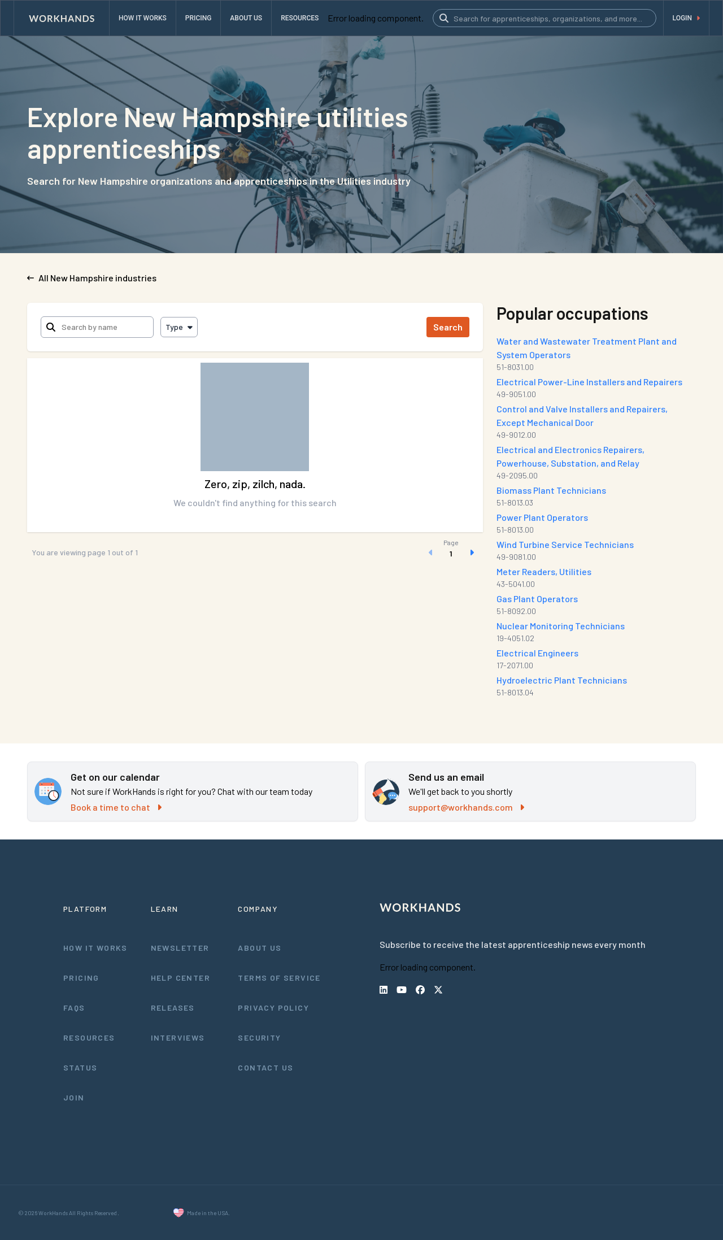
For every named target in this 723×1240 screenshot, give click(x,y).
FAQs (74, 1007)
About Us (259, 947)
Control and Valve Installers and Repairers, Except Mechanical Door (582, 415)
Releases (173, 1007)
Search (448, 326)
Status (80, 1067)
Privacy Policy (273, 1007)
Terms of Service (279, 977)
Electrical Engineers (537, 652)
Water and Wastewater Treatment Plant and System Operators (586, 348)
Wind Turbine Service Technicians (565, 544)
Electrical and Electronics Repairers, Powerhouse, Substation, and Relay (570, 456)
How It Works (95, 947)
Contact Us (265, 1067)
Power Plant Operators (542, 517)
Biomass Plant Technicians (551, 490)
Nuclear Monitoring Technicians (560, 625)
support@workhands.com (466, 807)
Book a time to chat (116, 807)
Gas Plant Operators (537, 598)
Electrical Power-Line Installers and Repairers (589, 381)
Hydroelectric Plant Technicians (561, 680)
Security (259, 1037)
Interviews (178, 1037)
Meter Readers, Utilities (543, 571)
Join (74, 1097)
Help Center (180, 977)
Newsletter (180, 947)
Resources (89, 1037)
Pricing (81, 977)
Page (451, 542)
